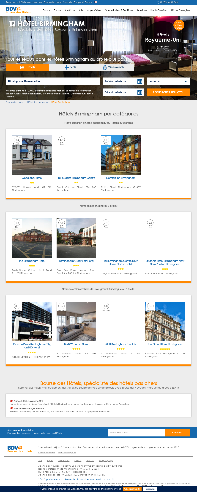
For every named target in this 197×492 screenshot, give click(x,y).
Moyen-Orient (94, 10)
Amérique (70, 10)
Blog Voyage (106, 460)
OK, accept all (132, 488)
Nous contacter (46, 452)
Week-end (63, 460)
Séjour (50, 460)
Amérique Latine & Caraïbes (152, 10)
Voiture (90, 460)
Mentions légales (67, 452)
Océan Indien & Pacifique (119, 10)
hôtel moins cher (73, 447)
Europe (57, 10)
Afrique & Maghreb (181, 10)
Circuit (77, 460)
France (46, 10)
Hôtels (27, 67)
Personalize (150, 489)
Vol (40, 460)
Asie (81, 10)
